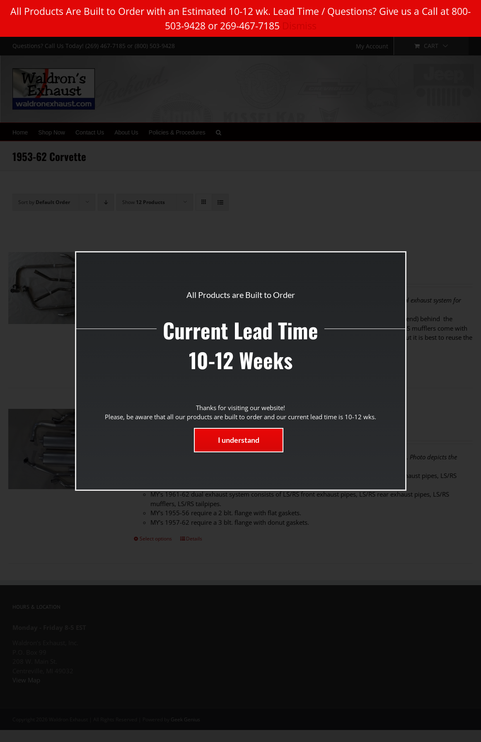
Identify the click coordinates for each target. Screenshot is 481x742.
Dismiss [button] (299, 25)
